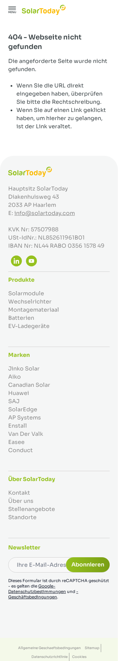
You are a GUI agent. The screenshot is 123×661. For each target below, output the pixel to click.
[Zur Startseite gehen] (44, 10)
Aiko (14, 376)
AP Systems (24, 417)
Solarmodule (26, 293)
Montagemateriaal (33, 309)
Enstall (17, 425)
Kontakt (19, 492)
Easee (16, 442)
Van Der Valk (25, 433)
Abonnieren (87, 564)
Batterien (21, 317)
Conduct (20, 450)
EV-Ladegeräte (29, 326)
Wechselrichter (30, 301)
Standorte (22, 517)
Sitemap (92, 648)
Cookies (79, 657)
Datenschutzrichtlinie (49, 657)
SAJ (13, 401)
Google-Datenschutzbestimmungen (37, 588)
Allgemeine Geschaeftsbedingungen (49, 648)
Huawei (18, 393)
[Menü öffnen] (12, 10)
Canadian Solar (29, 385)
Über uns (20, 501)
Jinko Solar (24, 368)
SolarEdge (22, 409)
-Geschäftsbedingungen (43, 594)
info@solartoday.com (44, 213)
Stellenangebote (31, 509)
